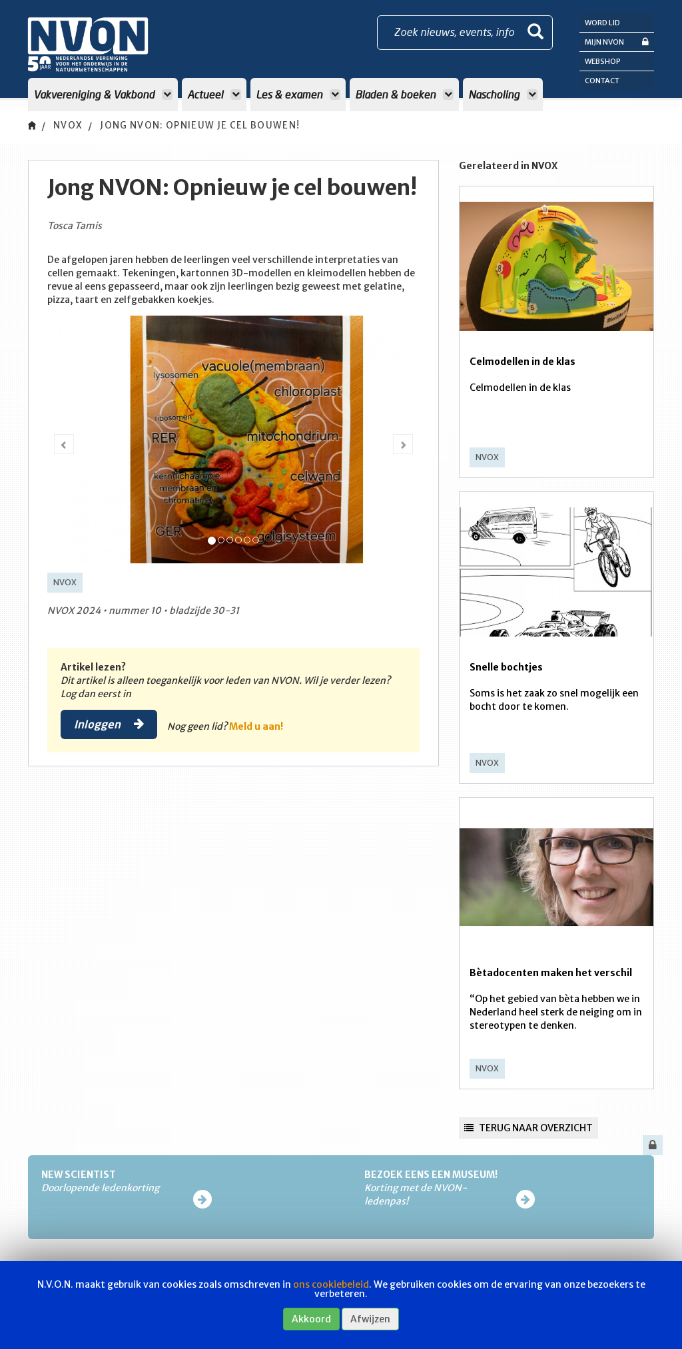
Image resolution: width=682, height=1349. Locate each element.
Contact (602, 80)
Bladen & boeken (404, 94)
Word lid (602, 22)
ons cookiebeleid (331, 1284)
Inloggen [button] (110, 724)
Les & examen (298, 94)
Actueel (214, 94)
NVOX (69, 126)
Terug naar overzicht (528, 1128)
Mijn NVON (617, 42)
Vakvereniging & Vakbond (102, 94)
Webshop (603, 61)
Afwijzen (370, 1319)
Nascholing (502, 94)
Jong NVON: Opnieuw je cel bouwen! (211, 126)
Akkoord (311, 1319)
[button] (64, 444)
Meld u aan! (259, 726)
